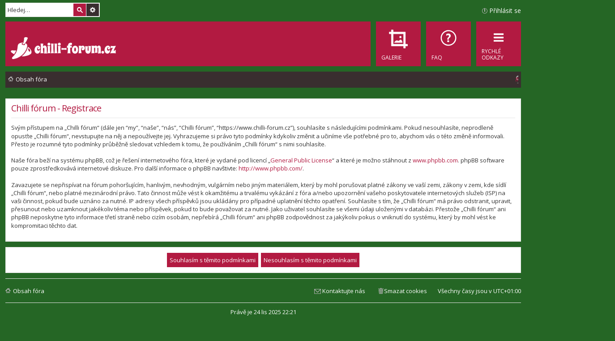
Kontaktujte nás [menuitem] (343, 291)
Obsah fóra (28, 291)
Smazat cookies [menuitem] (405, 291)
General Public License (301, 160)
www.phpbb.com (435, 160)
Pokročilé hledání (92, 10)
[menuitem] (448, 43)
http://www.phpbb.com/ (271, 168)
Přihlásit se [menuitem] (505, 10)
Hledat (79, 10)
